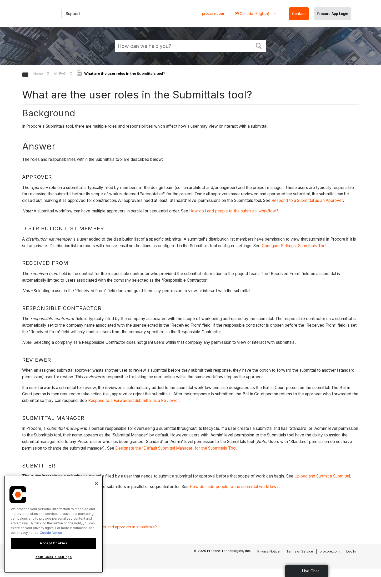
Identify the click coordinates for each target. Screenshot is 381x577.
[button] (259, 45)
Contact (299, 14)
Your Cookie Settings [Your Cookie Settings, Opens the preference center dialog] (54, 557)
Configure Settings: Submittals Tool (294, 245)
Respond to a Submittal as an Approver (307, 200)
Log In (351, 551)
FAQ (60, 73)
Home (38, 73)
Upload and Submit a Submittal (322, 476)
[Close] (96, 483)
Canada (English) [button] (254, 13)
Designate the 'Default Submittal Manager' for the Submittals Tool (176, 448)
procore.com (213, 13)
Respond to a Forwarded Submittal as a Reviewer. (134, 400)
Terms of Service (299, 551)
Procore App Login (332, 14)
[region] (53, 524)
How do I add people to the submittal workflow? (233, 210)
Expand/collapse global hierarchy (28, 74)
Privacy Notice (268, 551)
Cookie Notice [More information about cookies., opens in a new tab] (51, 533)
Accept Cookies (53, 543)
